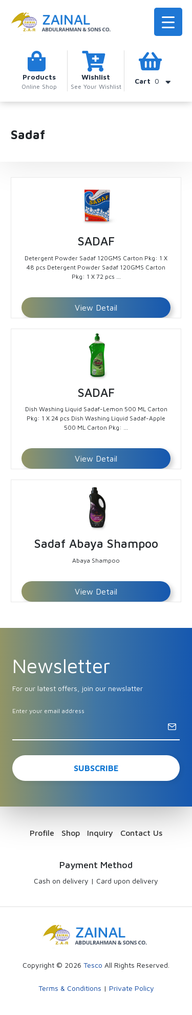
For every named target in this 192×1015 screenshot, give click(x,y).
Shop (70, 832)
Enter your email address (48, 711)
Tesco (92, 965)
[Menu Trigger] (168, 22)
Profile (42, 832)
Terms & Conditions (69, 988)
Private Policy (131, 988)
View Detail (96, 307)
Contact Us (141, 832)
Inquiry (100, 832)
